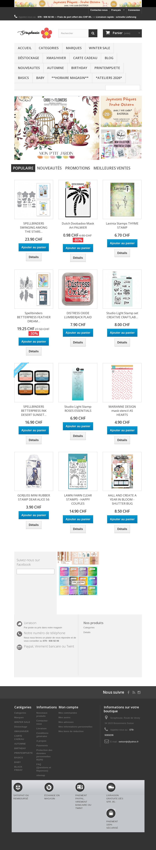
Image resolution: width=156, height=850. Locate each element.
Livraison (41, 728)
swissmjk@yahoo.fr (128, 741)
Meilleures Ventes (111, 168)
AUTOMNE (55, 68)
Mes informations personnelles (75, 726)
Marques (74, 48)
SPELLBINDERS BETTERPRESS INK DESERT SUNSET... (33, 410)
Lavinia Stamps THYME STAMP (122, 225)
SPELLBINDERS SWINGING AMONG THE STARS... (33, 227)
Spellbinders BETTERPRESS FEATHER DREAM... (33, 317)
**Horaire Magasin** (70, 78)
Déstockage (28, 58)
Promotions (77, 168)
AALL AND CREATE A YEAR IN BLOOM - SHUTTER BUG (122, 499)
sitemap (40, 775)
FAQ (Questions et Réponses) (43, 767)
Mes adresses (66, 722)
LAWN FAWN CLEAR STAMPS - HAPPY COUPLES (78, 499)
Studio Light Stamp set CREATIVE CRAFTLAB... (122, 315)
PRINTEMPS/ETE (107, 68)
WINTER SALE (99, 48)
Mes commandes (68, 713)
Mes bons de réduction (71, 731)
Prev (84, 153)
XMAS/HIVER (56, 58)
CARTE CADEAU (85, 58)
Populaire (23, 168)
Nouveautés (49, 168)
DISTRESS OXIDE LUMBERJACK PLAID (78, 315)
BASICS (23, 78)
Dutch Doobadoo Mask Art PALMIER (78, 225)
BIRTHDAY (79, 68)
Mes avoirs (64, 717)
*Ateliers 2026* (109, 78)
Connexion (134, 10)
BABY (40, 78)
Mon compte (68, 707)
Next (93, 153)
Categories (49, 48)
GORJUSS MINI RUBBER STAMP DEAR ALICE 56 (34, 497)
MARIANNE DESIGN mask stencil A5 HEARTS (122, 410)
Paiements (42, 745)
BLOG (109, 58)
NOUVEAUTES (29, 68)
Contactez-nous (99, 10)
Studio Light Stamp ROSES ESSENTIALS (77, 408)
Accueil (25, 48)
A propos (41, 741)
